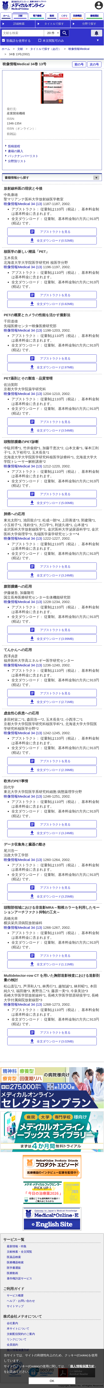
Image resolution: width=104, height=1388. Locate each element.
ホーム (6, 49)
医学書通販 (14, 1267)
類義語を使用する (18, 40)
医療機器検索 (15, 1262)
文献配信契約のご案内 (21, 1334)
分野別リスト (17, 161)
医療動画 (12, 1273)
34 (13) (37, 204)
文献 (20, 49)
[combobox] (23, 33)
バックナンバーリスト (23, 156)
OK (52, 1381)
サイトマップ (15, 1306)
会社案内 (12, 1323)
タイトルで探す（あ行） (45, 49)
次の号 (94, 64)
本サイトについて (18, 1328)
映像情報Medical (78, 49)
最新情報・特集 (16, 1246)
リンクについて (16, 1339)
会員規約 (12, 1344)
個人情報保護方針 (82, 1366)
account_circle (99, 5)
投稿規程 (14, 146)
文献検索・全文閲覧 (19, 1251)
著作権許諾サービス (19, 1278)
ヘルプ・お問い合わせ (21, 1300)
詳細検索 (19, 23)
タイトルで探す (54, 23)
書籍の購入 (15, 151)
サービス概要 (15, 1295)
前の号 (79, 64)
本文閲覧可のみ (53, 40)
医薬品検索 (14, 1257)
